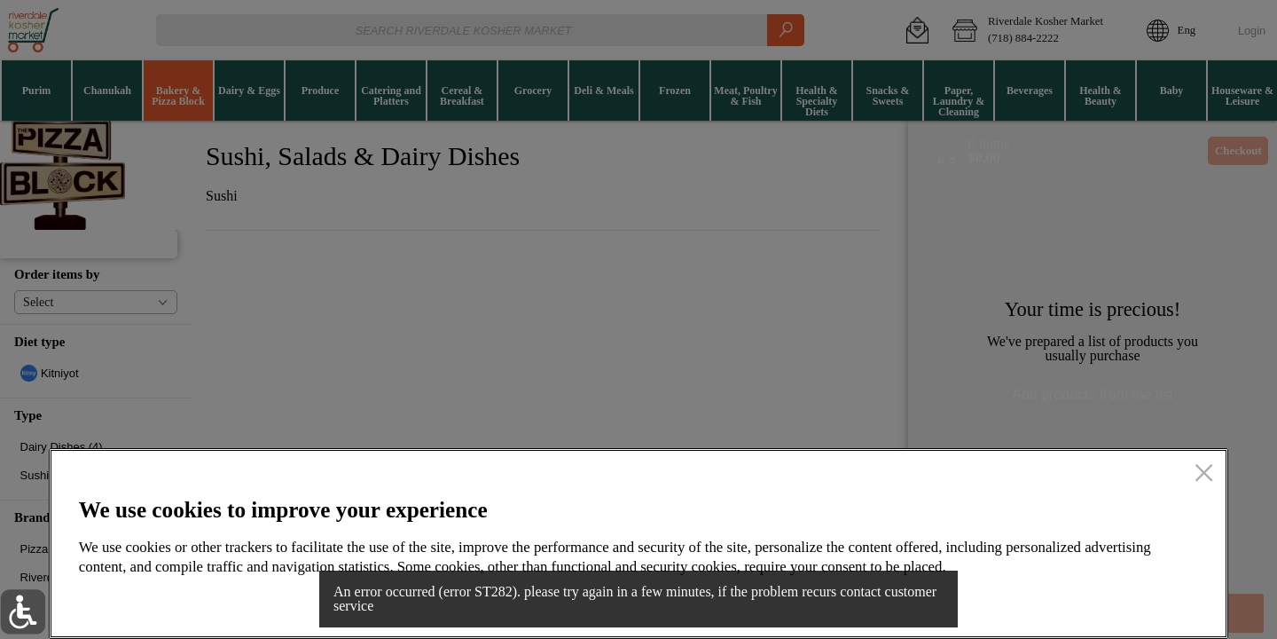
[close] (1204, 474)
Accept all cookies (1101, 599)
